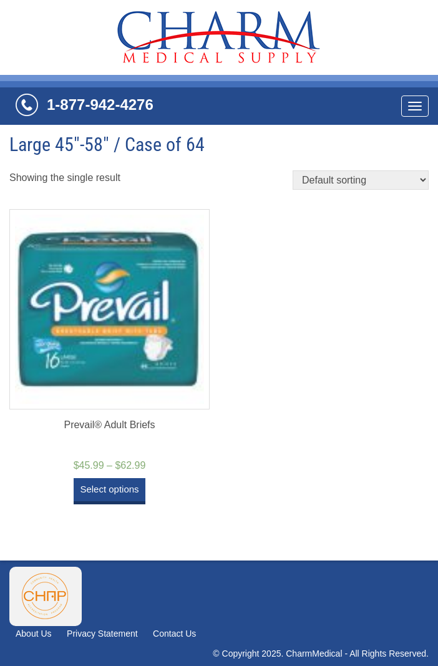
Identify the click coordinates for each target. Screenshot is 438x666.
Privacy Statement (102, 634)
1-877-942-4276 (100, 104)
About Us (34, 634)
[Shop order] (361, 180)
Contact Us (174, 634)
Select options (109, 489)
